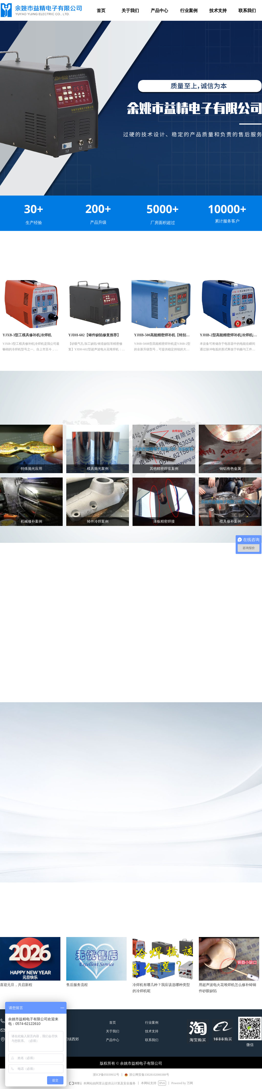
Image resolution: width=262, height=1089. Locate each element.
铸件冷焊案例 (97, 521)
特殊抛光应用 (31, 469)
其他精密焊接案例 (164, 469)
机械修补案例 (31, 521)
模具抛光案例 (97, 469)
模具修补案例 (230, 521)
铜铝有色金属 (230, 469)
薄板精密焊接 (164, 521)
